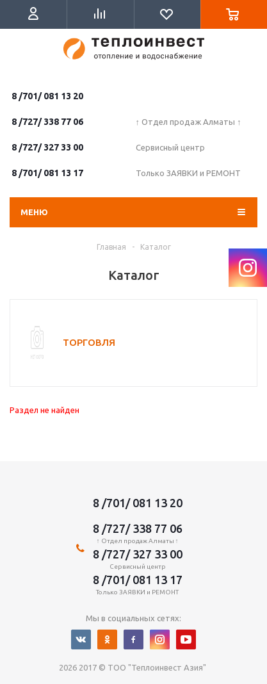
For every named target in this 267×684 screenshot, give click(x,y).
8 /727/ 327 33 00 (47, 147)
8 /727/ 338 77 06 (47, 121)
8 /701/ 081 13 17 (47, 172)
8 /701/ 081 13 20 (47, 96)
